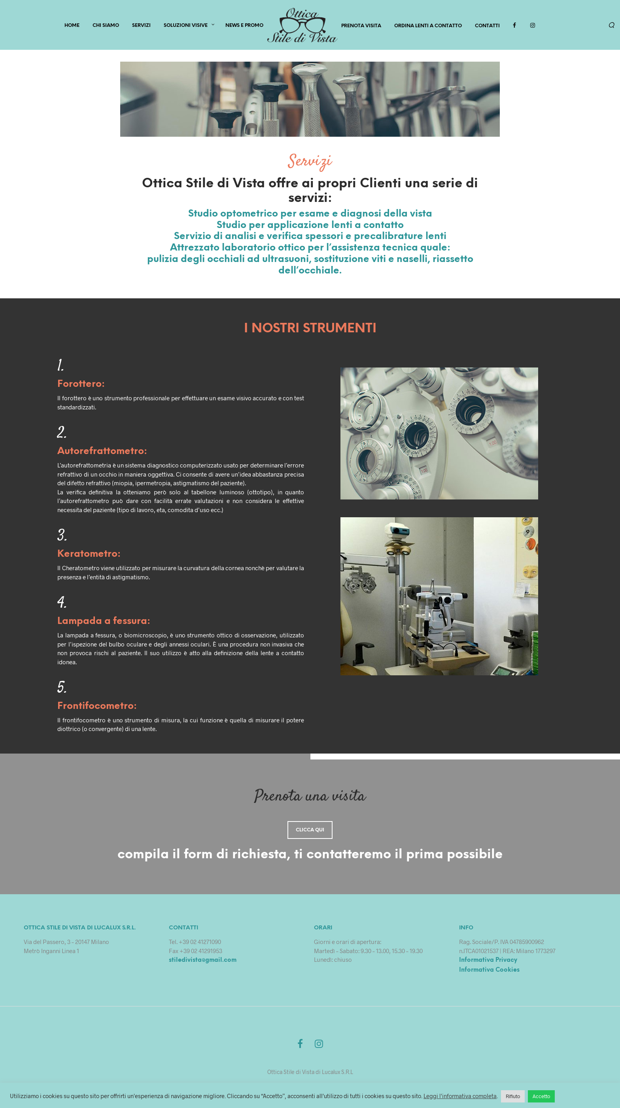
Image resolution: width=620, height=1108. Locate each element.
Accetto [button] (541, 1096)
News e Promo (244, 26)
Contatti (487, 26)
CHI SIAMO (106, 26)
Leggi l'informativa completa (460, 1095)
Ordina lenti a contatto (428, 26)
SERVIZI (141, 26)
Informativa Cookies (489, 972)
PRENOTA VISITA (361, 26)
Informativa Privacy (488, 962)
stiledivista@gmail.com (202, 962)
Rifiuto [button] (513, 1096)
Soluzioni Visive (186, 26)
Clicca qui (310, 832)
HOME (71, 26)
